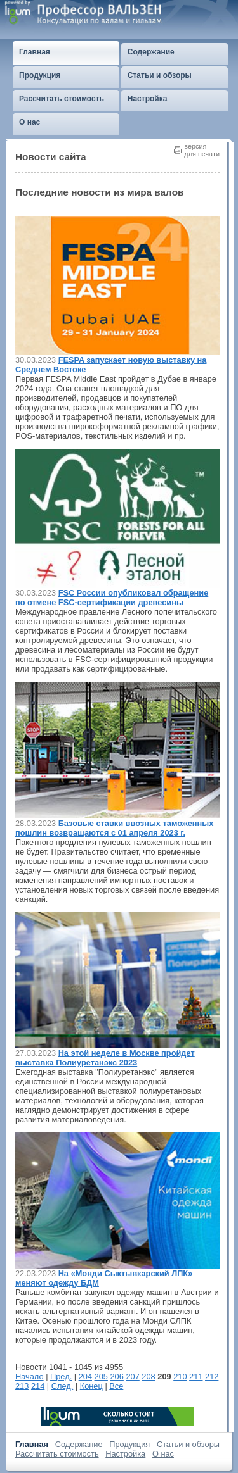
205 (101, 1376)
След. (62, 1386)
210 (180, 1376)
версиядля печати (202, 150)
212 (211, 1376)
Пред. (61, 1376)
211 (195, 1376)
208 (148, 1376)
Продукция (129, 1444)
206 (117, 1376)
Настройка (125, 1453)
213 (22, 1386)
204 (85, 1376)
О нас (163, 1453)
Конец (91, 1386)
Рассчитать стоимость (57, 1453)
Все (116, 1386)
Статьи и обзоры (188, 1444)
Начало (29, 1376)
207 (132, 1376)
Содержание (79, 1444)
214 (37, 1386)
